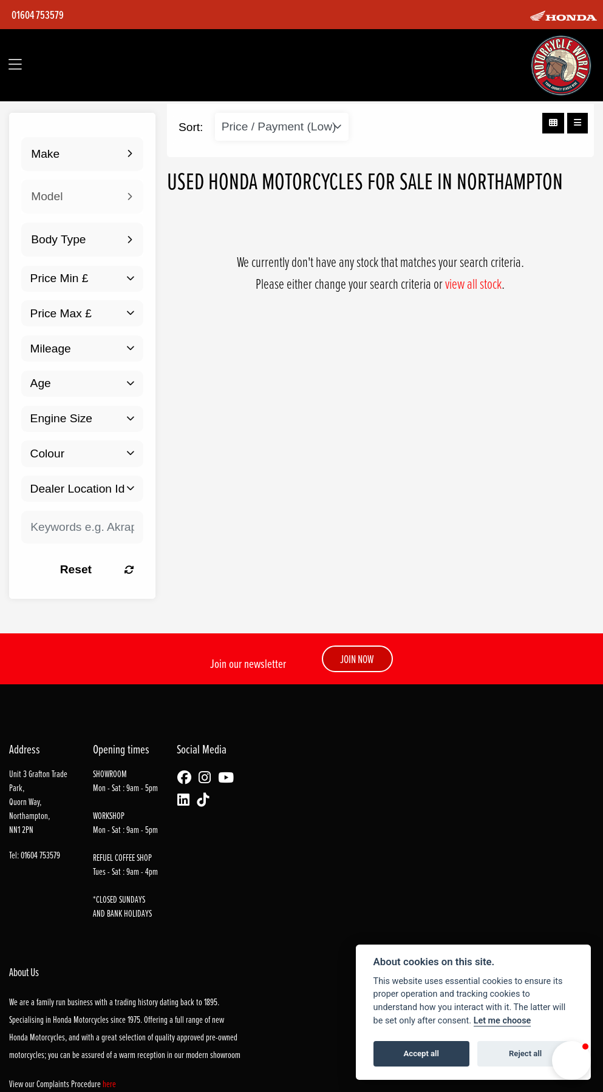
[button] (571, 1060)
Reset (97, 569)
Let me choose (502, 1021)
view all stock (473, 283)
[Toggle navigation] (15, 65)
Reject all (525, 1053)
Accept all (421, 1053)
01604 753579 (38, 14)
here (109, 1083)
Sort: (191, 127)
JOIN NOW (357, 659)
